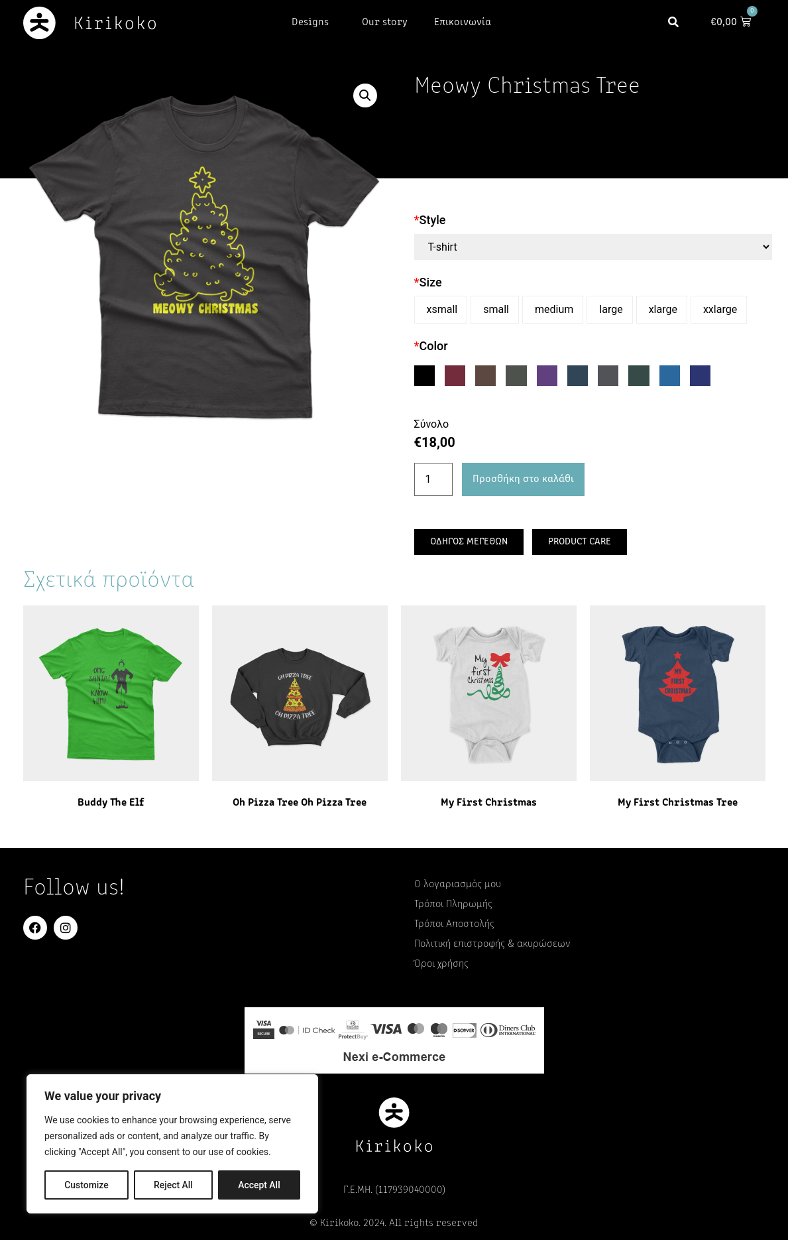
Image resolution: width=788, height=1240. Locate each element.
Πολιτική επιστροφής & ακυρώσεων (492, 944)
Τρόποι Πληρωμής (453, 904)
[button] (678, 23)
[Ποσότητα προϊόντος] (433, 479)
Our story (385, 22)
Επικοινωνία (462, 22)
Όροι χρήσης (441, 964)
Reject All (173, 1185)
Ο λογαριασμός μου (457, 884)
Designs (313, 22)
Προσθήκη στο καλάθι (523, 479)
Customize (86, 1185)
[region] (172, 1143)
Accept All (259, 1185)
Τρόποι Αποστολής (454, 924)
